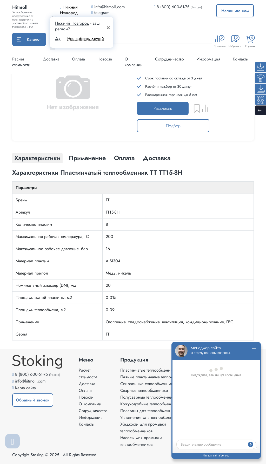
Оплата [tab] (124, 157)
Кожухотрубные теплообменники (150, 404)
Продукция (134, 360)
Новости (104, 59)
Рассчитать (163, 108)
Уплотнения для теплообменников (151, 417)
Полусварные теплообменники (148, 397)
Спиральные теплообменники (147, 384)
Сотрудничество (169, 59)
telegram (100, 13)
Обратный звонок (32, 400)
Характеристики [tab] (37, 157)
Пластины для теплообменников (150, 411)
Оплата (78, 59)
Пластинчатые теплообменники (148, 370)
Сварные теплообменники (144, 390)
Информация (208, 59)
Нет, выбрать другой (85, 39)
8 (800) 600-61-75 (173, 7)
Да (58, 38)
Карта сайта (25, 388)
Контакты (240, 59)
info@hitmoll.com (30, 381)
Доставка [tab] (157, 157)
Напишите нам (235, 11)
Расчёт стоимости (21, 62)
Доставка (51, 59)
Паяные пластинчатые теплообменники (155, 377)
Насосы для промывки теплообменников (141, 441)
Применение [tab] (87, 157)
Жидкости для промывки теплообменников (143, 427)
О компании (134, 62)
